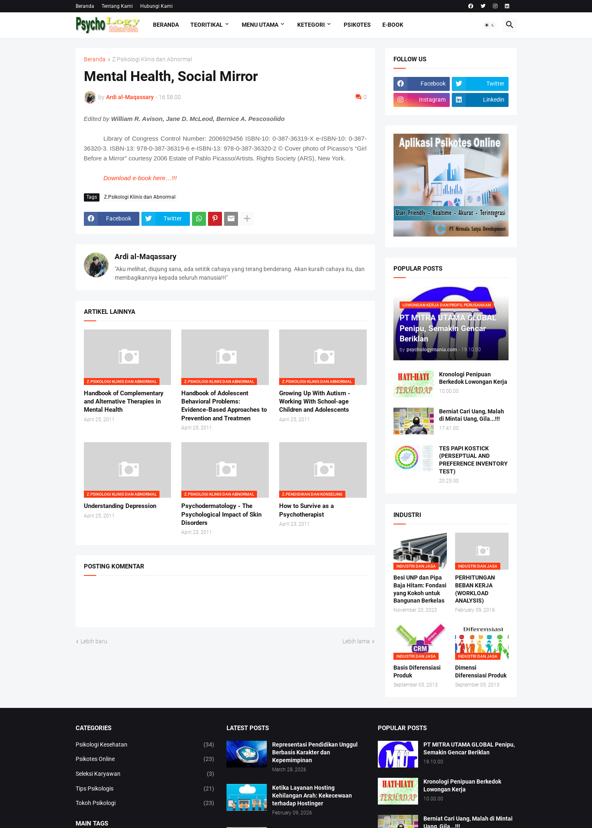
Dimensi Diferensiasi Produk (480, 671)
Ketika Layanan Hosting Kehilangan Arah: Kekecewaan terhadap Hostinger (312, 795)
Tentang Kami (117, 6)
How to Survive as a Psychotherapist (306, 510)
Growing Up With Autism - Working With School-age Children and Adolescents (314, 402)
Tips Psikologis (145, 789)
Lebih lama (356, 641)
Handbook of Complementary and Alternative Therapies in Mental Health (124, 402)
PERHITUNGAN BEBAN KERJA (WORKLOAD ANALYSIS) (475, 589)
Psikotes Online (145, 759)
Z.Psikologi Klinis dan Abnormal (152, 59)
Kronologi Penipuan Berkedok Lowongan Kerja (473, 378)
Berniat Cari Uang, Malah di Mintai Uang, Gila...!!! (471, 415)
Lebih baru (94, 641)
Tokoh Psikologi (145, 803)
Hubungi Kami (156, 6)
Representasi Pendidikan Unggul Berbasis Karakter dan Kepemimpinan (315, 752)
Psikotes (357, 24)
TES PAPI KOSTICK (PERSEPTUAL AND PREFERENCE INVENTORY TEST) (473, 460)
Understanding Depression (120, 506)
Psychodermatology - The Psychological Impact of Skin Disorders (221, 514)
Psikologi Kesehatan (145, 745)
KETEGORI (311, 24)
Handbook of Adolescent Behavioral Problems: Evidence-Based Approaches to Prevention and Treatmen (224, 406)
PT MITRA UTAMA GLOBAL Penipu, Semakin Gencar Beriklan (469, 748)
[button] (490, 25)
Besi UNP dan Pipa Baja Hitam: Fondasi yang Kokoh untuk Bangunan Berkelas (419, 589)
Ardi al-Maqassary (145, 256)
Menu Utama (260, 24)
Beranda (85, 6)
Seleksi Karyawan (145, 774)
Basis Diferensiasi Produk (417, 671)
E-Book (392, 24)
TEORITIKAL (206, 24)
